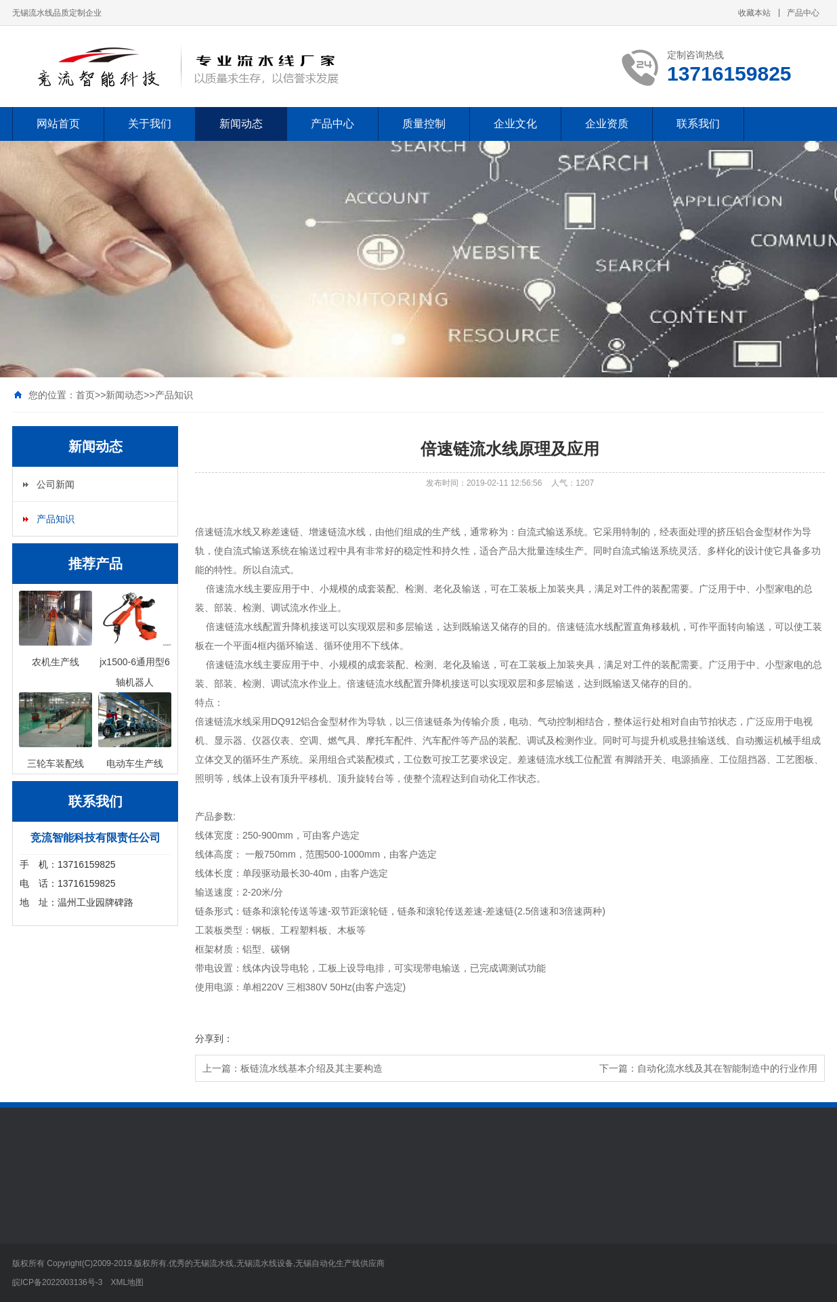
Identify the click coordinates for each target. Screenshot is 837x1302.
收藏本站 (754, 13)
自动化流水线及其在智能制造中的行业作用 (727, 1068)
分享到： (214, 1038)
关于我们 (149, 123)
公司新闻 (55, 484)
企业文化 (515, 123)
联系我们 (698, 123)
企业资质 (606, 123)
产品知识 (174, 395)
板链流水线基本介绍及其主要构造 (311, 1068)
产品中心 (803, 13)
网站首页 (58, 123)
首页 (85, 395)
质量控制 (424, 123)
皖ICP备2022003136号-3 (57, 1282)
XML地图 (127, 1282)
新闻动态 (241, 123)
